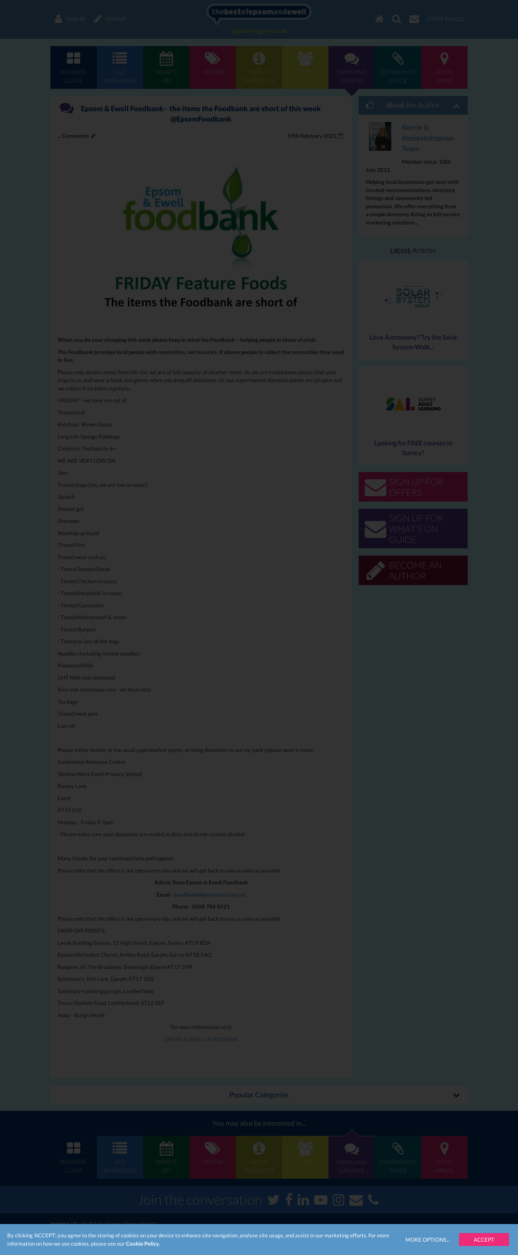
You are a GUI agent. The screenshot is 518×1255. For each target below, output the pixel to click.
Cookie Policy (142, 1243)
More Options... (427, 1239)
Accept (484, 1239)
